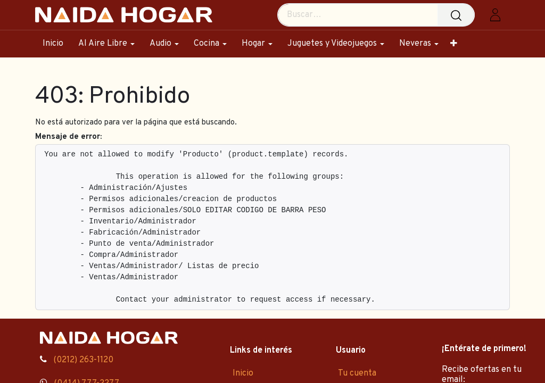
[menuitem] (57, 43)
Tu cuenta (357, 373)
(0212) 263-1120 (83, 360)
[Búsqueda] (458, 15)
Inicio (243, 373)
